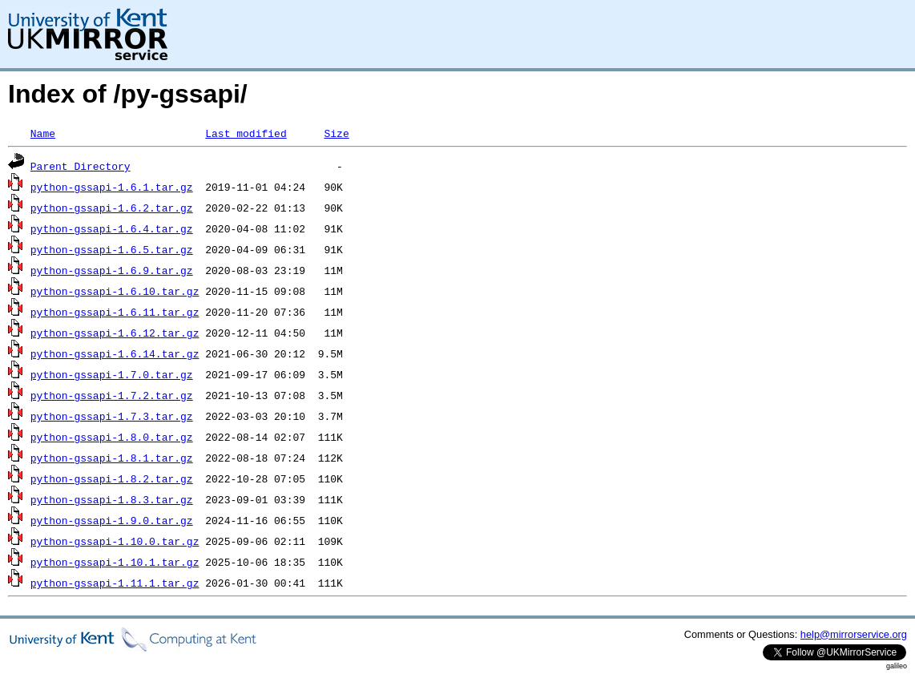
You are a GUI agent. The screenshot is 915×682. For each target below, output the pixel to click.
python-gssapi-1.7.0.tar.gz (111, 374)
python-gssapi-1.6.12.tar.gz (115, 332)
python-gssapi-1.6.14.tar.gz (115, 353)
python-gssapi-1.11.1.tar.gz (115, 582)
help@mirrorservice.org (853, 634)
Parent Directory (80, 166)
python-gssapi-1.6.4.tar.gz (111, 228)
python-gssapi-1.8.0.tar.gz (111, 437)
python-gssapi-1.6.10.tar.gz (115, 291)
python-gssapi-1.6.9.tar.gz (111, 270)
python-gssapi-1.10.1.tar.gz (115, 562)
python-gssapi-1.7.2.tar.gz (111, 395)
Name (42, 133)
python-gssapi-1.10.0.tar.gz (115, 541)
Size (336, 133)
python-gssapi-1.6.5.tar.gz (111, 249)
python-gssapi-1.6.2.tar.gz (111, 207)
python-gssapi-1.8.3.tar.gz (111, 499)
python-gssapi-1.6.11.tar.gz (115, 312)
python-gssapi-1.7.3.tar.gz (111, 416)
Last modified (245, 133)
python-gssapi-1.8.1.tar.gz (111, 457)
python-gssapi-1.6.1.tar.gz (111, 187)
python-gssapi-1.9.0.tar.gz (111, 520)
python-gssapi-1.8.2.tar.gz (111, 478)
